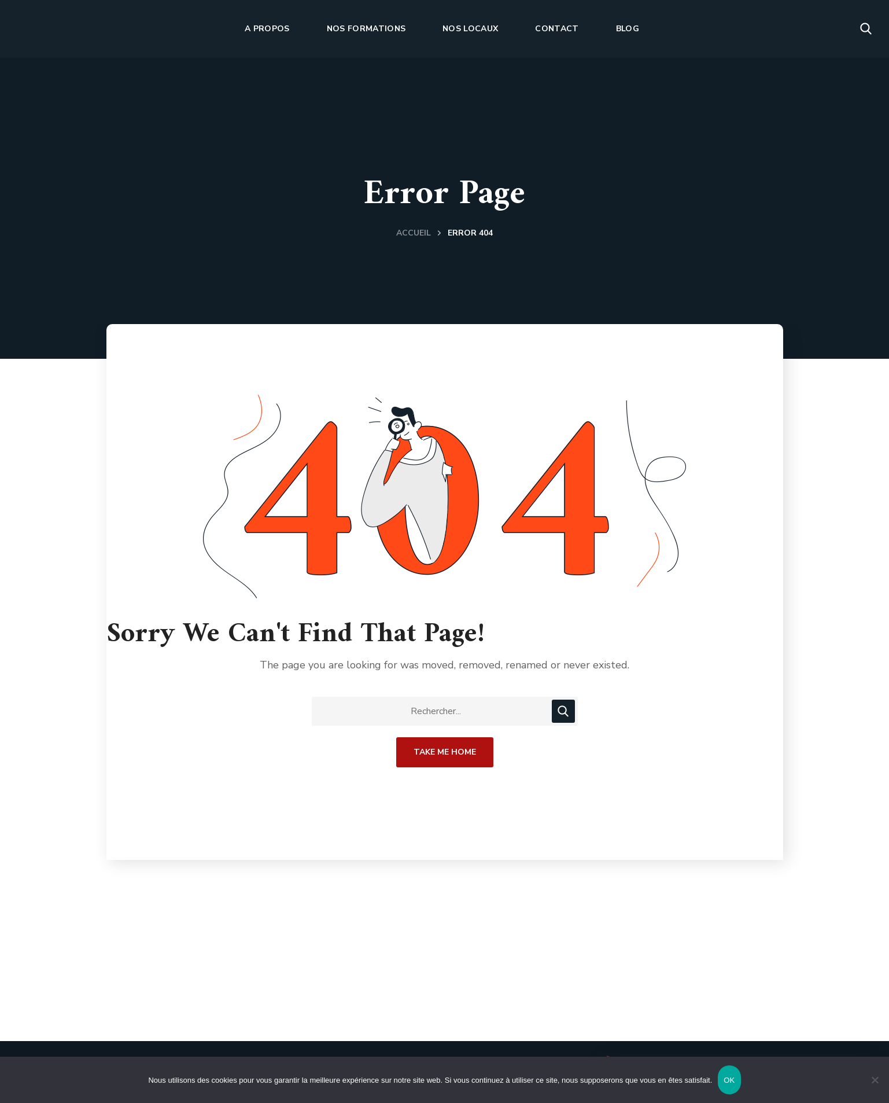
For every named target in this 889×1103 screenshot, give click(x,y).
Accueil (413, 232)
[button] (866, 29)
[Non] (874, 1080)
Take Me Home (445, 752)
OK (729, 1080)
